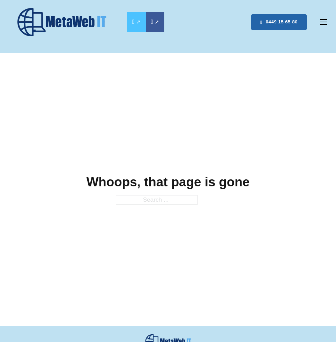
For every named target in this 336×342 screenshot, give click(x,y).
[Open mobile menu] (323, 22)
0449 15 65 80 (279, 21)
